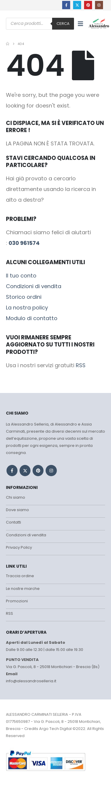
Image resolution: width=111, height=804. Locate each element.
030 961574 (24, 243)
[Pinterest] (88, 5)
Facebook (12, 470)
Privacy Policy (19, 547)
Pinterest (38, 470)
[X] (77, 5)
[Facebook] (66, 5)
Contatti (13, 522)
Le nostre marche (23, 588)
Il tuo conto (21, 275)
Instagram (51, 470)
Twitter (25, 470)
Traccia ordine (20, 576)
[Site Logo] (99, 23)
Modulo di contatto (31, 318)
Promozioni (17, 601)
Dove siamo (17, 510)
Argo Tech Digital (55, 728)
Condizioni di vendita (33, 286)
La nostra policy (27, 307)
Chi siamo (15, 497)
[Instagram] (99, 5)
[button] (80, 24)
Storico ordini (23, 297)
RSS (81, 365)
